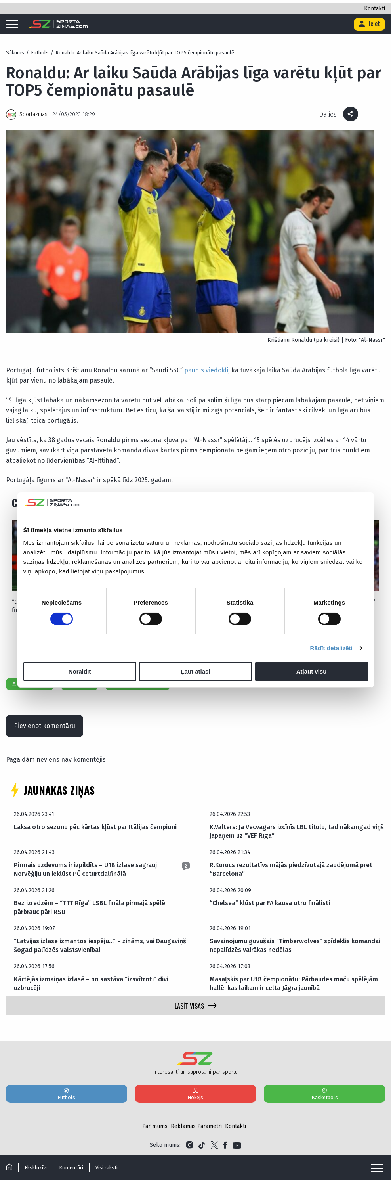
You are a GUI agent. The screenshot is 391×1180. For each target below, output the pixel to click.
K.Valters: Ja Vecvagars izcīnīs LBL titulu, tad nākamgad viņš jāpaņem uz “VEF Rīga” (297, 831)
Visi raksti (106, 1167)
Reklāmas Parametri (196, 1126)
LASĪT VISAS (195, 1006)
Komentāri (71, 1167)
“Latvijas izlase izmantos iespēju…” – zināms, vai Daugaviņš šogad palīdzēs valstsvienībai (100, 945)
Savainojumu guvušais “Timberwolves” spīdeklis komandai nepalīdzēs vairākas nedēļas (295, 945)
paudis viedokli (206, 370)
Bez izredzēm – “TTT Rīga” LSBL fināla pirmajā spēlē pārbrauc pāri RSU (89, 907)
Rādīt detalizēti (331, 648)
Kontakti (374, 8)
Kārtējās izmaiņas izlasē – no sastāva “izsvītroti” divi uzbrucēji (91, 983)
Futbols (66, 1093)
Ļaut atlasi (195, 671)
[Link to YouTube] (237, 1145)
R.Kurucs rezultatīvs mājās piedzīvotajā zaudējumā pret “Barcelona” (291, 869)
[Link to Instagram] (189, 1145)
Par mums (155, 1126)
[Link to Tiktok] (201, 1145)
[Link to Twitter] (214, 1145)
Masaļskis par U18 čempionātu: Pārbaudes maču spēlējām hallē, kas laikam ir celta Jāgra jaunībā (294, 983)
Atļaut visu (311, 671)
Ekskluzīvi (36, 1167)
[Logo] (58, 24)
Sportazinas (33, 114)
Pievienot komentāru (44, 726)
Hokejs (195, 1093)
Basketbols (324, 1093)
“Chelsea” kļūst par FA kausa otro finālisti (270, 903)
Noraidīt (80, 671)
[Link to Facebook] (225, 1145)
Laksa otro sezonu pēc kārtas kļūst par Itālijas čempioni (95, 827)
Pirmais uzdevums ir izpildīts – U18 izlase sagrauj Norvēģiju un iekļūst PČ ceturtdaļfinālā (85, 869)
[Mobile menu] (14, 24)
